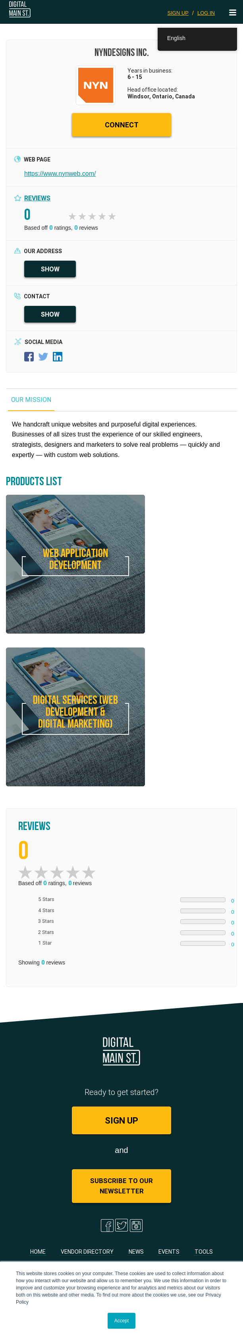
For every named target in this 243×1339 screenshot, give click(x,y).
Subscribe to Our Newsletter (121, 1185)
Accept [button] (121, 1321)
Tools (204, 1251)
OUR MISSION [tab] (31, 399)
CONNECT (122, 124)
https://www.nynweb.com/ (60, 173)
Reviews (37, 198)
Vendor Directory (87, 1251)
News (136, 1251)
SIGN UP (178, 13)
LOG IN (206, 13)
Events (168, 1251)
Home (38, 1251)
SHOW (50, 269)
